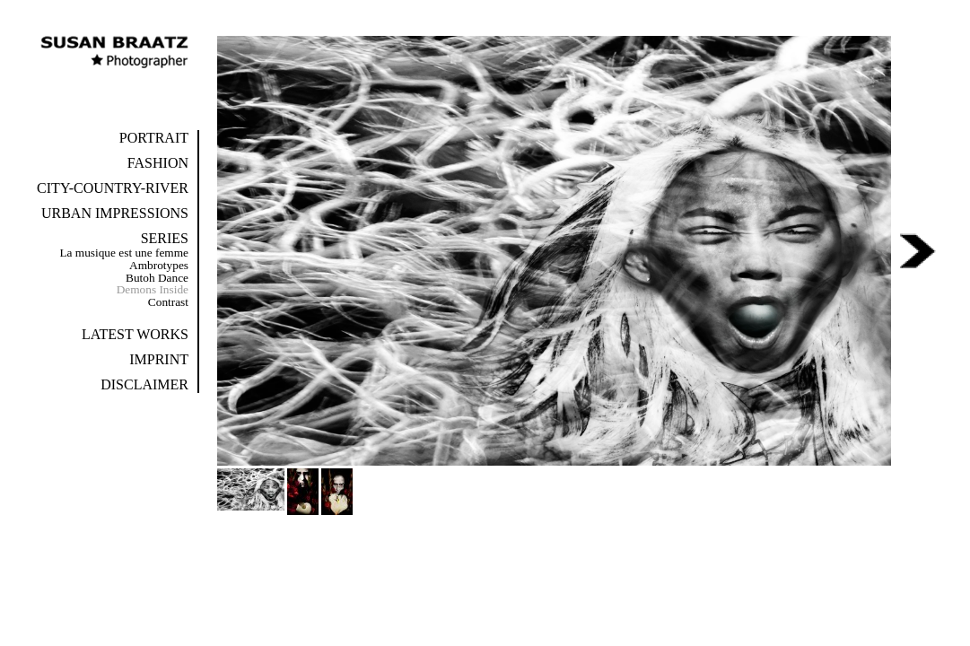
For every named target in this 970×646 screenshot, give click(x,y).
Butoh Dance (157, 277)
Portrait (153, 137)
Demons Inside (152, 289)
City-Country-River (112, 188)
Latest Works (135, 334)
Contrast (168, 302)
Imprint (158, 359)
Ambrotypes (158, 265)
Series (164, 238)
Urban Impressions (114, 213)
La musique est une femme (123, 252)
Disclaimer (144, 384)
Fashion (157, 162)
